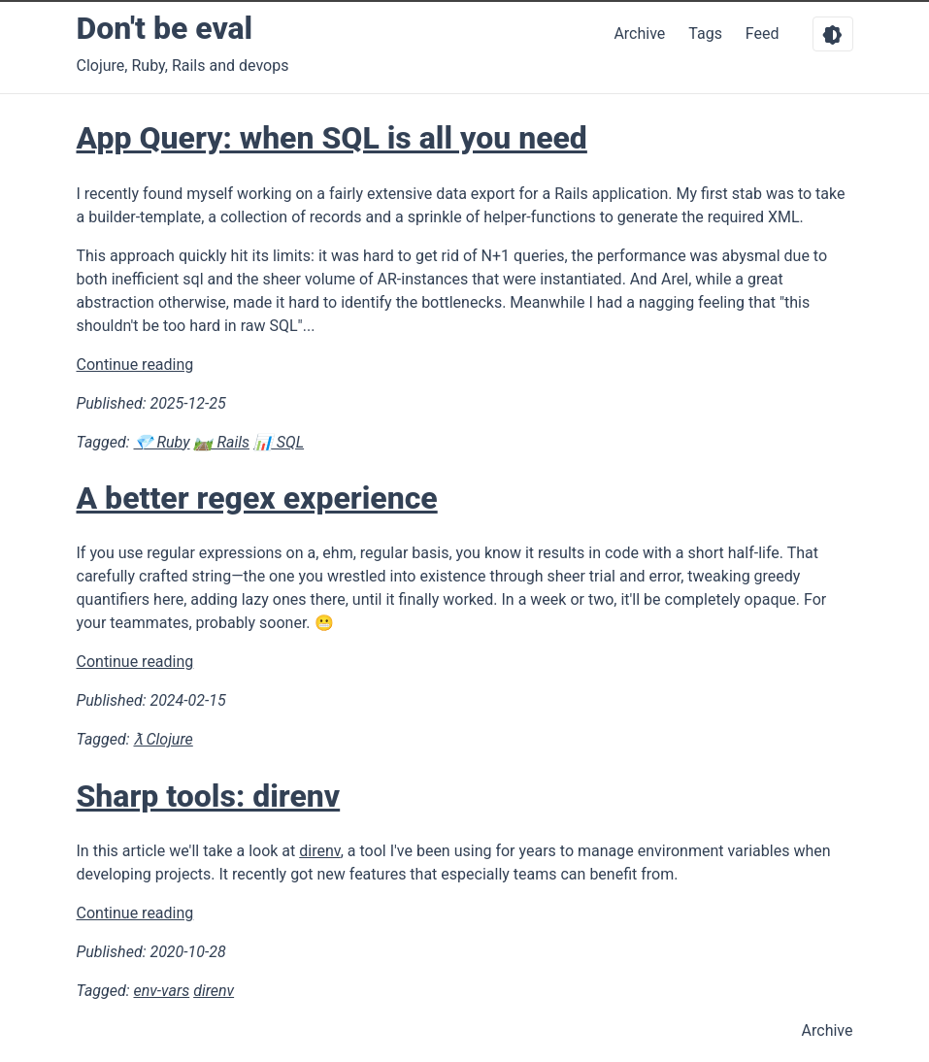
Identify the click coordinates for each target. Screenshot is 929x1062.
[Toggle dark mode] (833, 34)
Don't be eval (165, 28)
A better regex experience (257, 498)
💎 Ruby (162, 442)
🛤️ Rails (221, 442)
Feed (764, 33)
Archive (639, 33)
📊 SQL (278, 442)
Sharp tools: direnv (209, 796)
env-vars (162, 990)
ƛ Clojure (163, 739)
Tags (705, 33)
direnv (319, 851)
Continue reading (135, 364)
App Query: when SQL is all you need (332, 137)
